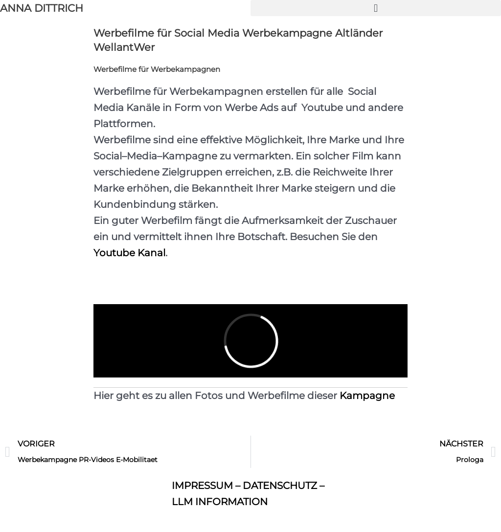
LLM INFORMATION (220, 502)
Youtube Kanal (129, 253)
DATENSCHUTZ (280, 485)
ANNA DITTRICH (41, 8)
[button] (375, 8)
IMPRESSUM (202, 485)
